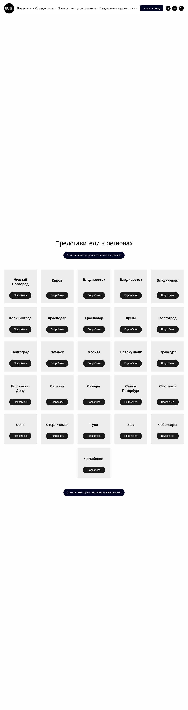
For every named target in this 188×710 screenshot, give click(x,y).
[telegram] (168, 8)
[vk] (174, 8)
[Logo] (9, 8)
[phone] (181, 8)
